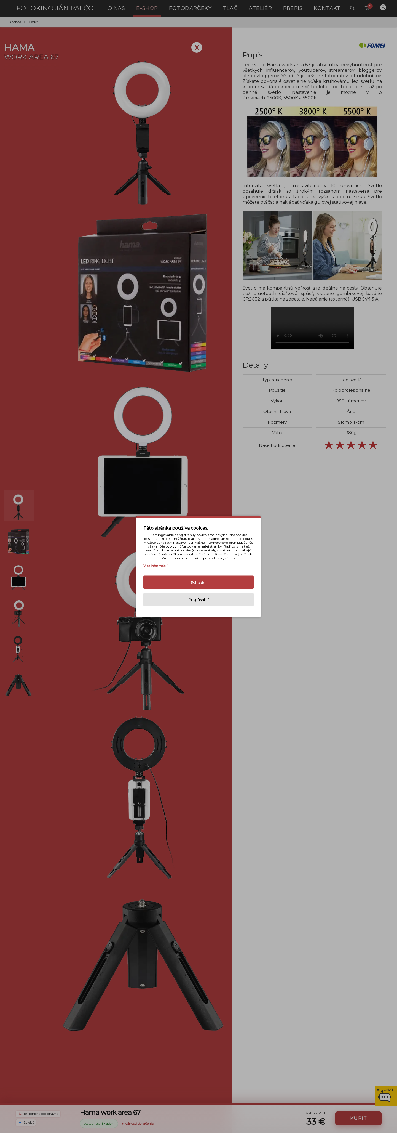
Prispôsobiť (199, 599)
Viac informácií (155, 565)
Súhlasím (198, 582)
